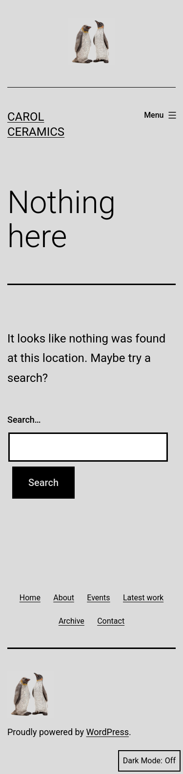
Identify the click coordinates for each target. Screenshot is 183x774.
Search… (24, 419)
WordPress (107, 732)
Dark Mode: (149, 760)
